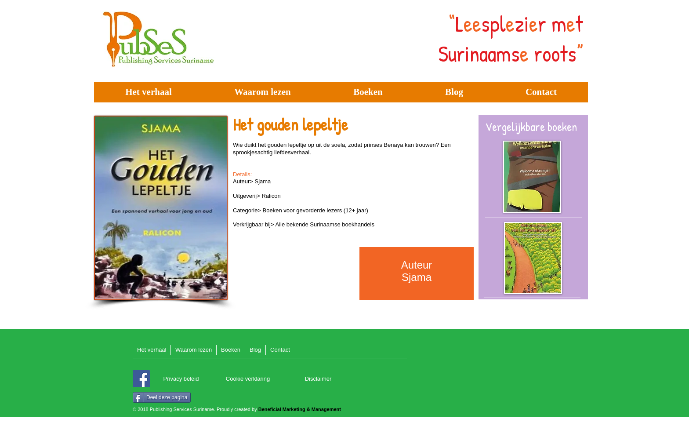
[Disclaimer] (318, 379)
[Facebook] (141, 378)
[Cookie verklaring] (248, 379)
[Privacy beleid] (181, 379)
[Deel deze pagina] (162, 397)
